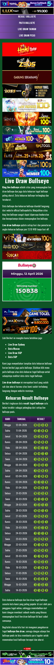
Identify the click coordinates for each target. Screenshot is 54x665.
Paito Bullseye (27, 23)
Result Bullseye (27, 16)
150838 (27, 290)
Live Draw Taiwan (27, 29)
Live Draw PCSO (27, 35)
